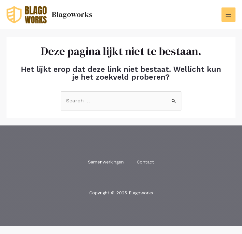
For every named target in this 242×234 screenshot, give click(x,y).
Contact (145, 161)
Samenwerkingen (106, 161)
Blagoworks (72, 14)
